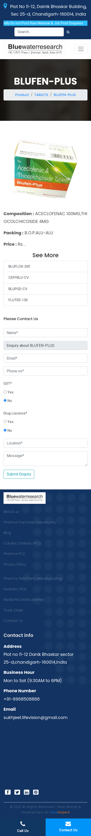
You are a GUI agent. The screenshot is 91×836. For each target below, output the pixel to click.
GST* (8, 383)
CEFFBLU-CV (19, 277)
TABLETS (41, 94)
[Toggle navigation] (80, 49)
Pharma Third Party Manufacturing (33, 578)
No (8, 401)
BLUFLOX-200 (19, 266)
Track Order (13, 610)
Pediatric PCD (15, 589)
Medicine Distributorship (24, 599)
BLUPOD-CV (18, 289)
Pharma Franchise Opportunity (30, 522)
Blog (7, 532)
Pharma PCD (14, 553)
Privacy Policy (15, 564)
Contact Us (13, 620)
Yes (8, 392)
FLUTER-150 (18, 300)
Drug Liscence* (15, 413)
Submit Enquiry (19, 474)
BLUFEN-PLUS (65, 94)
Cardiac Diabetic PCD (22, 543)
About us (11, 511)
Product (22, 94)
